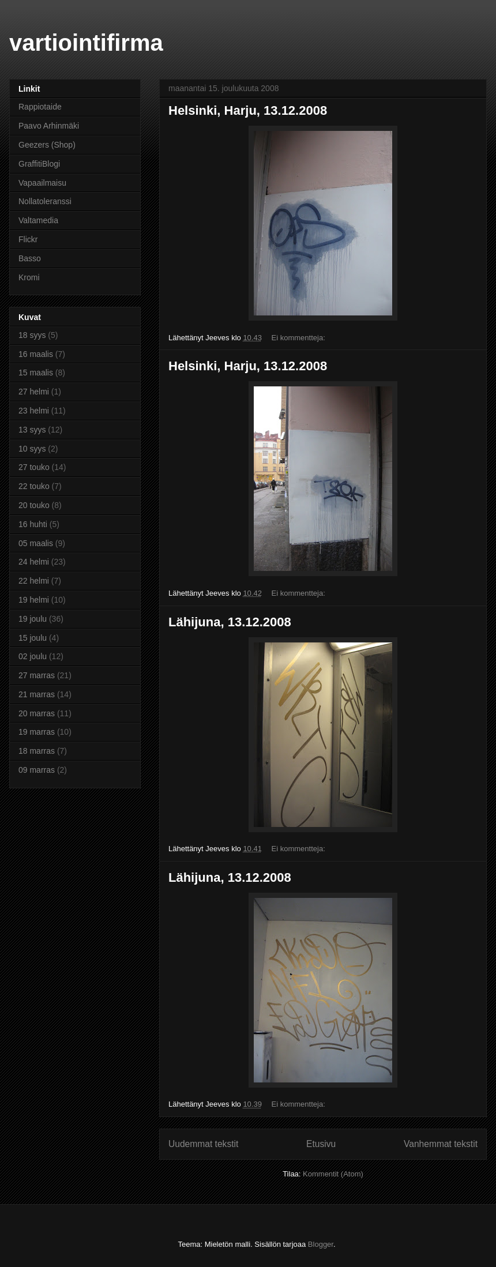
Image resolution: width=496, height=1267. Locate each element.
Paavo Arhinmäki (48, 125)
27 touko (34, 467)
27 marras (36, 675)
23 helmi (33, 410)
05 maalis (35, 543)
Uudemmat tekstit (203, 1144)
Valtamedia (38, 220)
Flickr (27, 239)
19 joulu (32, 618)
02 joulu (32, 656)
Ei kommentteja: (300, 337)
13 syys (32, 429)
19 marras (36, 731)
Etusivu (321, 1144)
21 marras (36, 694)
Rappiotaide (40, 106)
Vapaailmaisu (42, 182)
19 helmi (33, 599)
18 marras (36, 750)
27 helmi (33, 391)
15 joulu (32, 637)
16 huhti (32, 524)
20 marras (36, 713)
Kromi (29, 277)
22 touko (34, 486)
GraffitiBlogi (39, 163)
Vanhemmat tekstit (441, 1144)
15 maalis (35, 372)
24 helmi (33, 561)
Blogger (320, 1244)
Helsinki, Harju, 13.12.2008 (247, 110)
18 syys (32, 335)
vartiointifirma (86, 42)
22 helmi (33, 580)
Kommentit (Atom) (333, 1174)
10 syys (32, 448)
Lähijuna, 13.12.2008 (229, 622)
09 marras (36, 770)
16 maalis (35, 354)
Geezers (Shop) (47, 144)
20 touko (34, 505)
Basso (29, 258)
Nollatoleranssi (45, 201)
